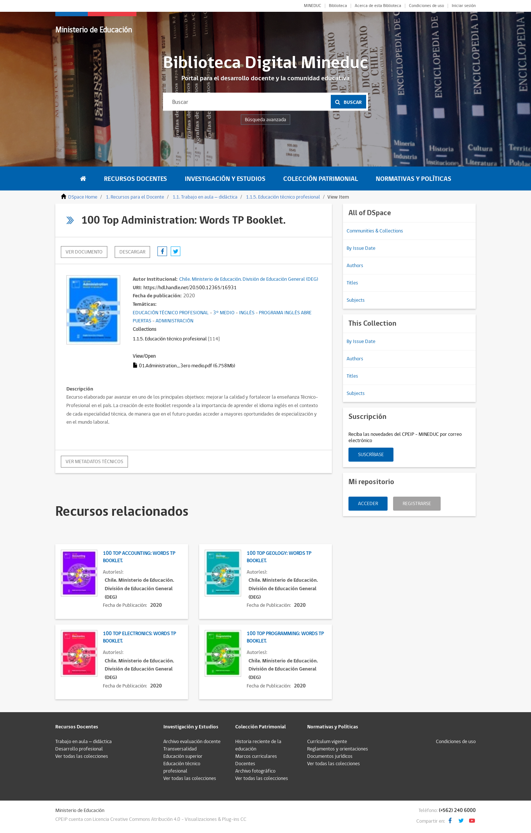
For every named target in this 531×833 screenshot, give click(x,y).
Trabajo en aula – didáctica (83, 741)
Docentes (245, 763)
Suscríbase (371, 454)
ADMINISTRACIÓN (174, 321)
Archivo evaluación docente (192, 741)
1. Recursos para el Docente (135, 197)
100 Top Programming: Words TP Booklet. (285, 637)
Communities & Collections (375, 231)
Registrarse (417, 503)
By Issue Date (361, 248)
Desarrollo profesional (79, 749)
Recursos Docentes (135, 178)
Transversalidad (180, 749)
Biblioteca (338, 6)
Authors (355, 265)
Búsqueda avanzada (265, 119)
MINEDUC (312, 6)
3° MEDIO (224, 312)
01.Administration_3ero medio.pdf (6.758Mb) (184, 366)
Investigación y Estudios (225, 178)
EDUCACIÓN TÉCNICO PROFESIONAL (171, 312)
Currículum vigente (327, 741)
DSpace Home (82, 197)
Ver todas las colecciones (81, 756)
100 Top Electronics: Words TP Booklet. (139, 637)
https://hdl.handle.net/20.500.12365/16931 (190, 287)
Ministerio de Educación (93, 30)
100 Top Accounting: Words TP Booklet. (139, 557)
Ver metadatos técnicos (94, 461)
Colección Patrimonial (320, 178)
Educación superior (182, 756)
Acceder (368, 503)
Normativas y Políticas (413, 178)
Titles (352, 283)
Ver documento (84, 252)
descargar (132, 252)
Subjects (356, 300)
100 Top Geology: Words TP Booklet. (279, 557)
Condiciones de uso (426, 6)
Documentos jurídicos (330, 756)
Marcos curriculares (256, 756)
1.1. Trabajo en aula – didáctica (205, 197)
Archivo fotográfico (255, 771)
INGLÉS (246, 312)
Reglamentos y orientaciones (337, 749)
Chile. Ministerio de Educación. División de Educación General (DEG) (248, 279)
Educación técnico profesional (181, 767)
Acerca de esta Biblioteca (378, 6)
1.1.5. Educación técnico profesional (283, 197)
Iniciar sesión (464, 6)
